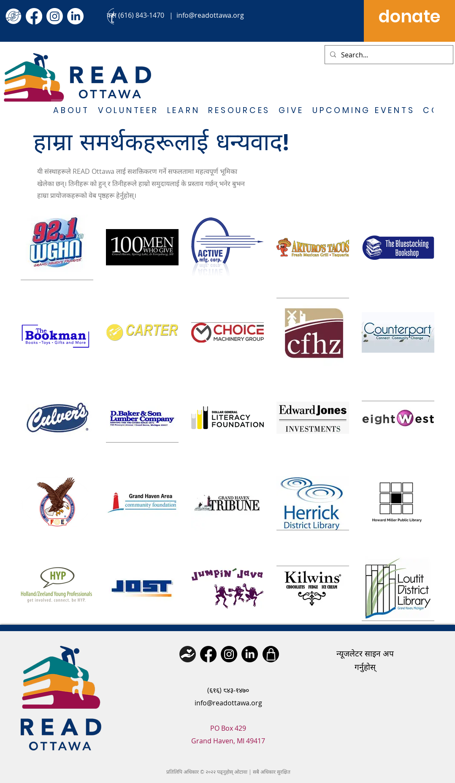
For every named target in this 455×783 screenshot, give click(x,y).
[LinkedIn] (75, 16)
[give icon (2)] (13, 16)
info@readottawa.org (210, 15)
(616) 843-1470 (141, 15)
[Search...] (388, 55)
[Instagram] (54, 16)
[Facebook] (34, 16)
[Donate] (187, 654)
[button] (71, 111)
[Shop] (271, 654)
